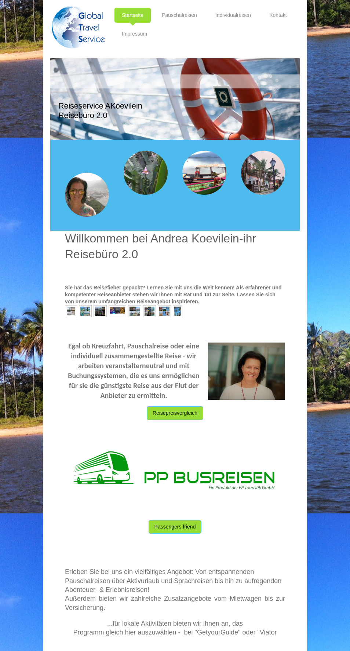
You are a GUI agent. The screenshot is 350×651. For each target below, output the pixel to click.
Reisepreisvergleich (175, 413)
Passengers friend (175, 527)
